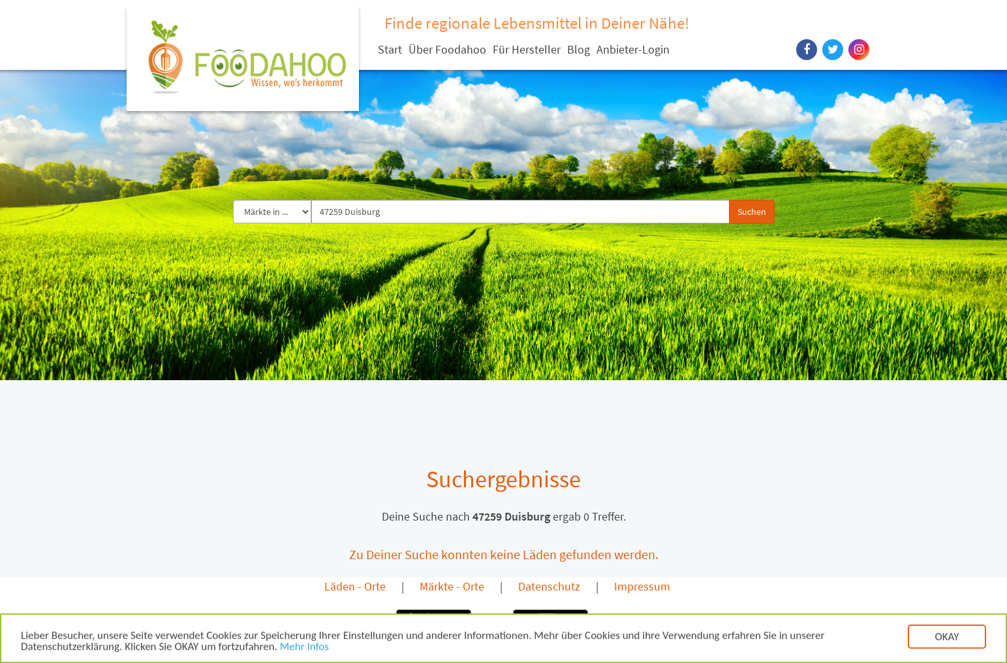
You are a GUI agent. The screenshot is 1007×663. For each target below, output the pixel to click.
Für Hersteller (527, 49)
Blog (578, 49)
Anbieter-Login (633, 49)
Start (390, 49)
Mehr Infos (304, 649)
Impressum (642, 586)
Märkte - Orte (452, 586)
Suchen (751, 212)
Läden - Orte (355, 586)
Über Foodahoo (447, 49)
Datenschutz (549, 586)
